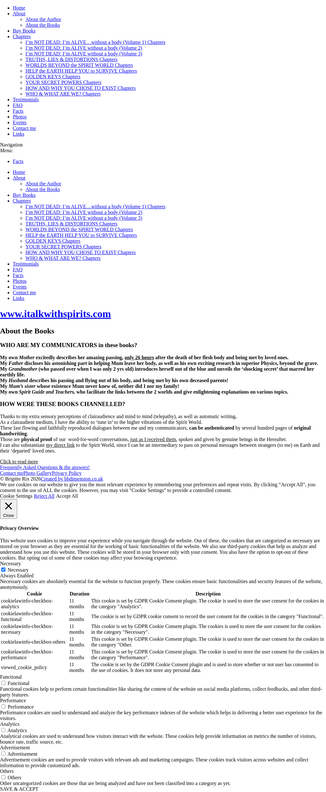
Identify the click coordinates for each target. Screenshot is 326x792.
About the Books (42, 25)
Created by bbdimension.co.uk (72, 479)
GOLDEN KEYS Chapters (52, 76)
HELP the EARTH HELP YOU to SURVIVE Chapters (81, 71)
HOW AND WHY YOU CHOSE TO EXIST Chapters (80, 88)
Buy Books (24, 30)
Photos (20, 116)
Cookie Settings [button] (16, 496)
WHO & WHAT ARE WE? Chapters (63, 93)
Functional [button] (11, 677)
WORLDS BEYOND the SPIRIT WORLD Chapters (79, 65)
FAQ (18, 105)
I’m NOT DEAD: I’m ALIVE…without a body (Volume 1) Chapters (95, 42)
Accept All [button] (67, 496)
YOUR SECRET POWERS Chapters (63, 82)
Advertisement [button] (15, 747)
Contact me (24, 128)
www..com (55, 313)
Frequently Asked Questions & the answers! (45, 467)
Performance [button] (13, 700)
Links (18, 134)
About (19, 13)
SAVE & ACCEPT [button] (19, 789)
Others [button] (7, 771)
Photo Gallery (37, 473)
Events (20, 122)
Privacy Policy (67, 473)
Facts (18, 111)
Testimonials (26, 99)
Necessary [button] (10, 563)
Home (19, 8)
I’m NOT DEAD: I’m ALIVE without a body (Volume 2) (83, 48)
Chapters (22, 36)
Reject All (44, 496)
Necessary (18, 570)
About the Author (43, 19)
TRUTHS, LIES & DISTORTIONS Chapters (71, 59)
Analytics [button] (9, 724)
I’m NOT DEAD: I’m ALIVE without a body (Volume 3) (83, 53)
